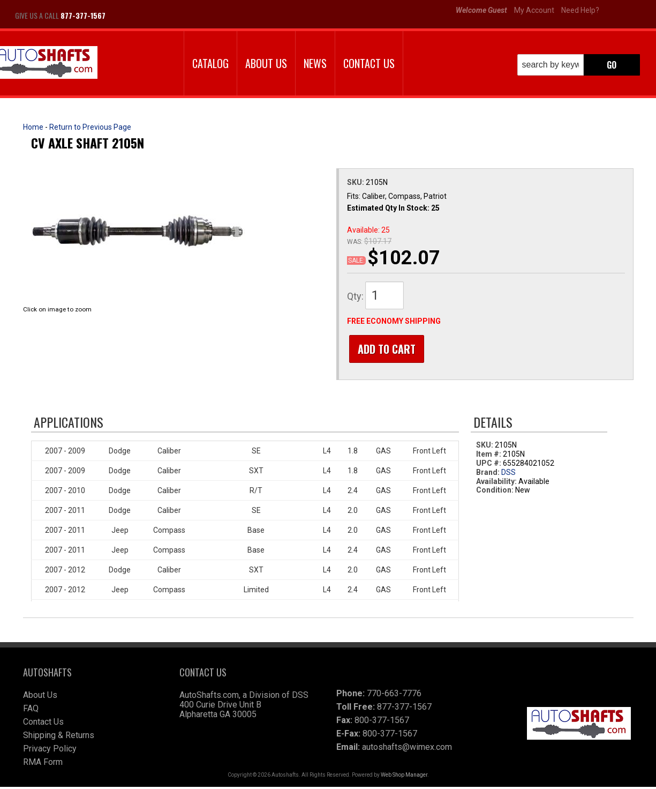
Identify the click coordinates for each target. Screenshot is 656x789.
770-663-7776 (394, 695)
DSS (508, 474)
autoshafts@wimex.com (407, 749)
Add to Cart (384, 349)
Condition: (495, 492)
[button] (578, 65)
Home (33, 127)
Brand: (488, 474)
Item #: (489, 456)
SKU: (356, 182)
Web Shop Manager (404, 777)
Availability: (496, 483)
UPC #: (489, 465)
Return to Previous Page (90, 127)
